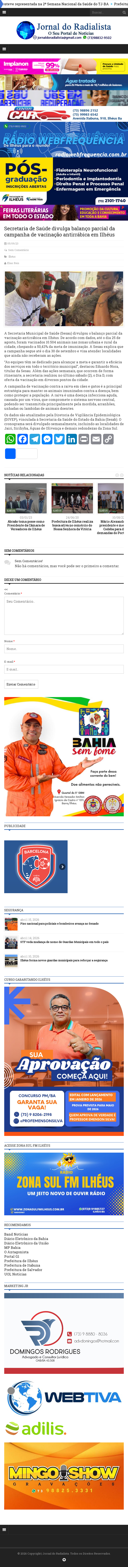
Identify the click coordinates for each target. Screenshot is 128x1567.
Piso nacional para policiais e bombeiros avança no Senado (59, 923)
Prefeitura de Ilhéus (21, 1261)
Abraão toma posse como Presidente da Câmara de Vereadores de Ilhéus (26, 525)
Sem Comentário (18, 250)
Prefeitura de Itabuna (22, 1265)
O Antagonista (16, 1252)
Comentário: (13, 593)
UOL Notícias (15, 1274)
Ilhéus (12, 256)
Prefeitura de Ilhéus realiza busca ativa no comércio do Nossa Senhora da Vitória (72, 525)
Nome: (9, 641)
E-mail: (9, 661)
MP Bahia (12, 1247)
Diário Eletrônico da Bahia (26, 1238)
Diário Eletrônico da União (26, 1243)
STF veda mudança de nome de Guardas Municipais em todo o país (64, 942)
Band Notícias (16, 1234)
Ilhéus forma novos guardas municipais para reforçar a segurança (64, 960)
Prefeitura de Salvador (23, 1269)
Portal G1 (11, 1256)
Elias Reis (13, 263)
